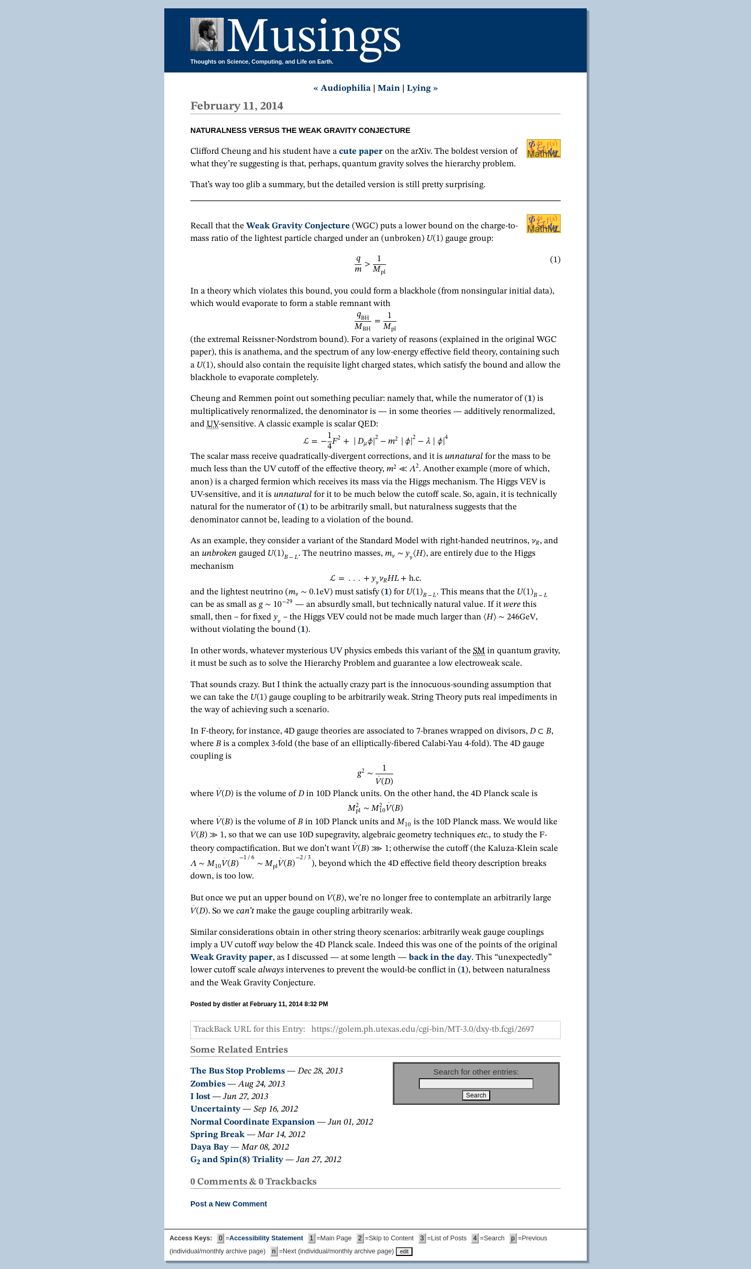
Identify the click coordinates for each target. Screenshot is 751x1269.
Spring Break (217, 1134)
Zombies (207, 1084)
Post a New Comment (228, 1204)
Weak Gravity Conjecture (298, 226)
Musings (314, 38)
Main (389, 88)
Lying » (422, 88)
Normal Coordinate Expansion (252, 1122)
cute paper (361, 151)
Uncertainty (215, 1109)
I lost (200, 1096)
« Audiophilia (342, 88)
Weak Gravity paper (231, 957)
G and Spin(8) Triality (236, 1159)
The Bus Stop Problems (237, 1071)
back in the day (440, 957)
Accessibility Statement (266, 1238)
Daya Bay (209, 1147)
